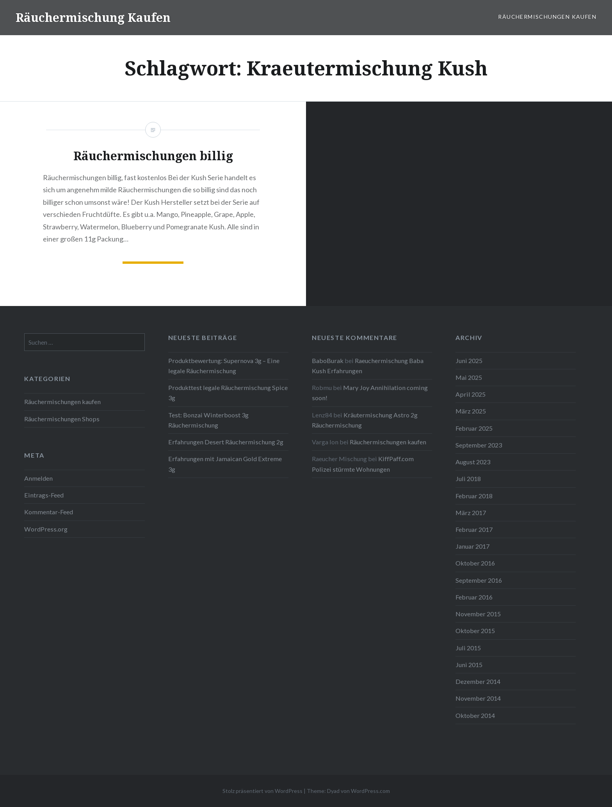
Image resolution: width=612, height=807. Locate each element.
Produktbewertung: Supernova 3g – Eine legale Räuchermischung (223, 365)
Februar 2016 (474, 597)
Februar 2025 (474, 428)
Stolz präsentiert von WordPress (262, 790)
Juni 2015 (468, 664)
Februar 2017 (474, 529)
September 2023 (478, 445)
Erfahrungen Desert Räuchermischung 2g (225, 442)
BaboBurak (327, 360)
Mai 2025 (468, 377)
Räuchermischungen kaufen (547, 16)
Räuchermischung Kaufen (93, 17)
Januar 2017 (472, 546)
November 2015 (478, 613)
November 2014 (478, 698)
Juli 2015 (468, 647)
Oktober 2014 (475, 715)
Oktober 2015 (475, 630)
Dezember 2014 (477, 681)
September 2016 (478, 580)
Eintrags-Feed (44, 495)
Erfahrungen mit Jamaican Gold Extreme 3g (225, 463)
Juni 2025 (468, 360)
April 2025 (470, 394)
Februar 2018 (474, 495)
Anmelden (38, 478)
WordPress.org (46, 529)
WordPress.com (370, 790)
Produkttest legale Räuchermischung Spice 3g (228, 392)
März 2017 (470, 512)
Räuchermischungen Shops (62, 418)
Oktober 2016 (475, 563)
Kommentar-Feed (48, 511)
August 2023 (472, 461)
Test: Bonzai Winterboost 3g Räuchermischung (208, 420)
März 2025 (470, 411)
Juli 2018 (468, 478)
